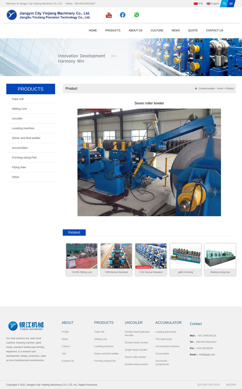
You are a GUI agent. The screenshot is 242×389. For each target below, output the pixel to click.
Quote (193, 30)
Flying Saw (19, 167)
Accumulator (20, 147)
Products (113, 30)
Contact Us (214, 30)
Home (93, 30)
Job (64, 353)
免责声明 (231, 384)
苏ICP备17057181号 (208, 384)
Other (15, 177)
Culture (157, 30)
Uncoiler (17, 118)
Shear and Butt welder (26, 138)
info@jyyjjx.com (207, 354)
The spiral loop (164, 339)
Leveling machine (23, 128)
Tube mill (18, 99)
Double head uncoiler (136, 342)
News (176, 30)
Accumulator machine (167, 346)
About (68, 323)
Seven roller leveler (135, 357)
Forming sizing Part (24, 157)
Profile (65, 331)
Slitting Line (19, 108)
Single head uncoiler (136, 349)
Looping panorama (166, 331)
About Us (135, 30)
